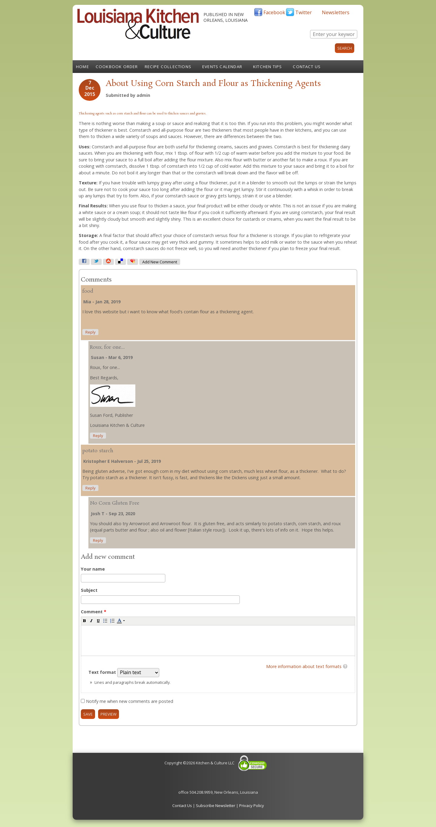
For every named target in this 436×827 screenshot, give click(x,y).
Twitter (303, 12)
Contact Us (307, 66)
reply (90, 332)
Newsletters (335, 12)
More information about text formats (304, 666)
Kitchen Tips (267, 66)
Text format (102, 672)
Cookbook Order (117, 66)
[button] (84, 620)
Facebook (274, 12)
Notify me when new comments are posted (129, 701)
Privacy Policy (251, 805)
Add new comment (159, 262)
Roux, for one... (107, 347)
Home (82, 66)
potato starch (97, 450)
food (87, 291)
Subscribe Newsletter (215, 805)
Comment (93, 611)
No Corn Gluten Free (114, 503)
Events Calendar (222, 66)
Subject (89, 590)
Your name (93, 569)
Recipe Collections (168, 66)
